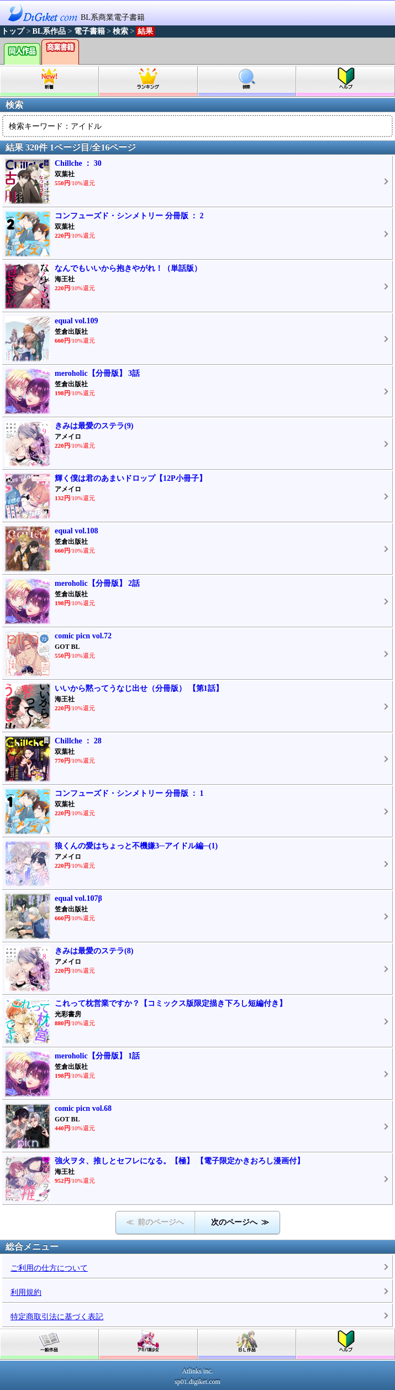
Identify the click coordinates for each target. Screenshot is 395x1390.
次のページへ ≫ (240, 1222)
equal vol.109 (76, 321)
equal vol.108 (76, 531)
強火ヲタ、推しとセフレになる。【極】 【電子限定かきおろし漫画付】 (179, 1161)
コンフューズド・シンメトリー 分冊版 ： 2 (129, 216)
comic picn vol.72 (83, 636)
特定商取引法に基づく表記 (56, 1317)
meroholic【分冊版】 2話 (97, 583)
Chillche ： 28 (78, 741)
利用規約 (25, 1292)
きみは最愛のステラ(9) (94, 426)
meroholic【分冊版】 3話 (97, 373)
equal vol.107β (78, 898)
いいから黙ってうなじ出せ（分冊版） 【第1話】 (139, 688)
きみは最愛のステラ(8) (94, 951)
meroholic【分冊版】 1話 (97, 1056)
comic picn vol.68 (83, 1108)
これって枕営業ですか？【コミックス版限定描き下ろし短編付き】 (171, 1003)
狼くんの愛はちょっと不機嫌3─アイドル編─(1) (136, 846)
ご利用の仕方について (49, 1268)
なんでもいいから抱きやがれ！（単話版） (128, 268)
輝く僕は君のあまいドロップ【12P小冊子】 (131, 478)
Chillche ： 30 (78, 163)
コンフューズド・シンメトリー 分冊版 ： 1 (129, 793)
